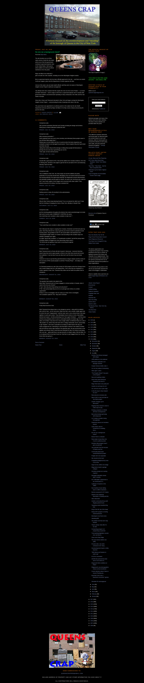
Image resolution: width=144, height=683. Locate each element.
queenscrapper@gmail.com (72, 673)
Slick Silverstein (95, 498)
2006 (91, 625)
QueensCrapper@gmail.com (96, 92)
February (94, 594)
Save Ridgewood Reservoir (96, 239)
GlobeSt (91, 295)
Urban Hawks (92, 312)
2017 (91, 599)
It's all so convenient (96, 556)
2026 (91, 320)
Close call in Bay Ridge (97, 537)
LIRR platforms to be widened (99, 359)
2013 (91, 609)
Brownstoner (92, 285)
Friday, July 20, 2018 (46, 130)
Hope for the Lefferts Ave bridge (99, 464)
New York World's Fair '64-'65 (96, 235)
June (93, 584)
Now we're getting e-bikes (98, 377)
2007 (91, 623)
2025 (91, 322)
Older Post (83, 345)
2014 (91, 606)
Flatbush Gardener (93, 291)
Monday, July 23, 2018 (47, 244)
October (94, 346)
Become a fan (92, 213)
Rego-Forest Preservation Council (98, 237)
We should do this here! (97, 458)
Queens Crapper (47, 112)
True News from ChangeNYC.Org (97, 241)
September (95, 348)
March (94, 591)
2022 (91, 329)
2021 (91, 332)
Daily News (43, 54)
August (94, 350)
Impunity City (92, 297)
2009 (91, 618)
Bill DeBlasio (44, 114)
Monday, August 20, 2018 (48, 338)
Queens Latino (92, 303)
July (93, 353)
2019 (91, 336)
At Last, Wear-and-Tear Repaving (97, 158)
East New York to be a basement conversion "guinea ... (100, 577)
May (93, 586)
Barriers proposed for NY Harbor (100, 492)
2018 (91, 339)
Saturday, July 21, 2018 (48, 205)
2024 (91, 324)
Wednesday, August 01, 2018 (50, 274)
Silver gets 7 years (96, 370)
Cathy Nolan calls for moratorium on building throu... (98, 428)
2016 (91, 601)
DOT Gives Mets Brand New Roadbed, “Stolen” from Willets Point (97, 162)
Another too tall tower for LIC (99, 386)
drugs (51, 114)
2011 (91, 613)
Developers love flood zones (98, 516)
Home (60, 345)
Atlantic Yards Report (94, 283)
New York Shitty (93, 299)
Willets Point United (94, 243)
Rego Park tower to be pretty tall (100, 383)
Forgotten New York (94, 293)
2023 (91, 327)
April (93, 589)
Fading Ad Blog (93, 289)
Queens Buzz (92, 301)
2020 (91, 334)
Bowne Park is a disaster (98, 436)
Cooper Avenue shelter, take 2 (99, 366)
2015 (91, 604)
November (95, 343)
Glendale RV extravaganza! (98, 581)
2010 (91, 616)
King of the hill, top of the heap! (99, 509)
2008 (91, 620)
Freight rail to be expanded (98, 455)
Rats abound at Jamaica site (99, 395)
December (95, 341)
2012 (91, 611)
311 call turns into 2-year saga (99, 388)
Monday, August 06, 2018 (48, 299)
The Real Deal (92, 309)
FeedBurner (102, 108)
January (94, 596)
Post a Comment (39, 342)
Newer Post (38, 345)
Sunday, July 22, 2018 (47, 218)
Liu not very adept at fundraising (99, 368)
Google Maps (94, 275)
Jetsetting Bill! (95, 518)
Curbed (90, 287)
